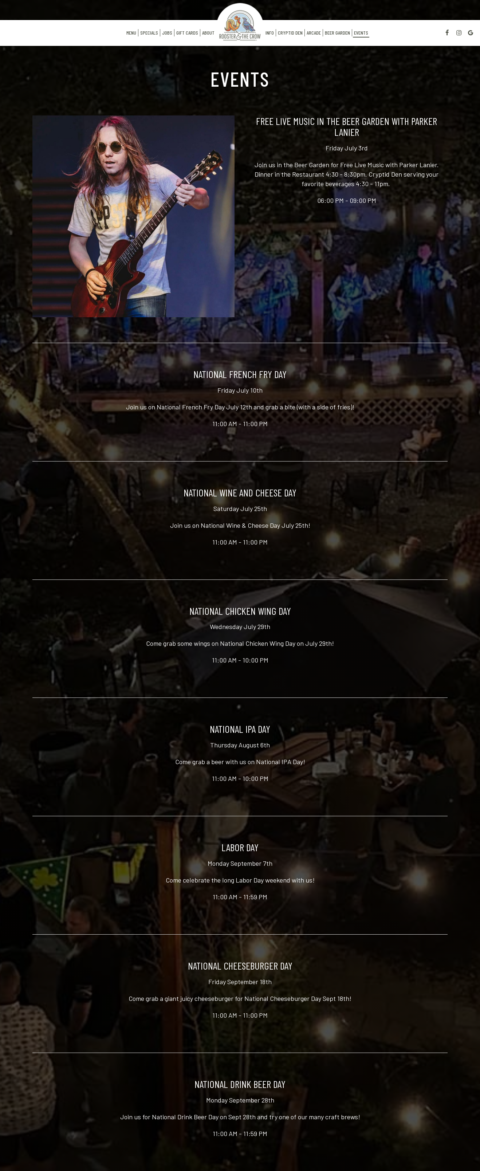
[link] (240, 22)
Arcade (314, 33)
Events (361, 33)
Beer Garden (337, 33)
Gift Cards (187, 33)
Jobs (167, 33)
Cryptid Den (290, 33)
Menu (131, 33)
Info (269, 32)
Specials (149, 33)
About (208, 33)
